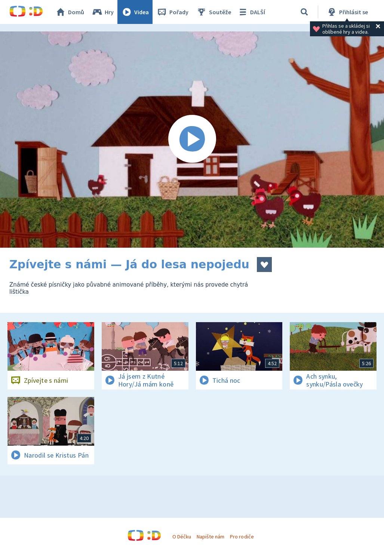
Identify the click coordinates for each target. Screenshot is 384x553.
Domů (69, 12)
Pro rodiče (242, 536)
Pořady (172, 12)
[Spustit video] (192, 139)
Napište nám (210, 536)
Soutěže (213, 12)
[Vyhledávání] (304, 12)
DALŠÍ (251, 12)
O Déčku (181, 536)
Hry (103, 12)
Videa (135, 12)
